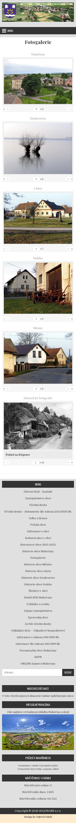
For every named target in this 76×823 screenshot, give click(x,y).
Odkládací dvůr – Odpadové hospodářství (38, 630)
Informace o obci (38, 531)
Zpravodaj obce (38, 617)
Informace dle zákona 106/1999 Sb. (38, 643)
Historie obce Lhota (38, 571)
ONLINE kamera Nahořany (38, 663)
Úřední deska (38, 504)
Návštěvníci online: (37, 785)
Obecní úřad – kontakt (38, 491)
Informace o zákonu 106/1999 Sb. (38, 637)
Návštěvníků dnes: (34, 792)
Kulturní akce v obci (38, 538)
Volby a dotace (38, 518)
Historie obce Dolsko (38, 584)
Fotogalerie (38, 42)
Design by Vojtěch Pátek (38, 817)
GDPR (38, 656)
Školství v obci (38, 590)
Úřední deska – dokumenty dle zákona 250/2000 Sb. (38, 511)
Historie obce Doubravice (38, 577)
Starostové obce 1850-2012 (38, 544)
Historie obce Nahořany (38, 551)
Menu (10, 31)
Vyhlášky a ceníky (38, 604)
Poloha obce (38, 524)
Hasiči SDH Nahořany (38, 597)
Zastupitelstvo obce (38, 498)
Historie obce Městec (38, 564)
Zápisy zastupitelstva (38, 610)
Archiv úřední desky (38, 623)
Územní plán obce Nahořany (38, 650)
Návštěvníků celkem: (33, 798)
